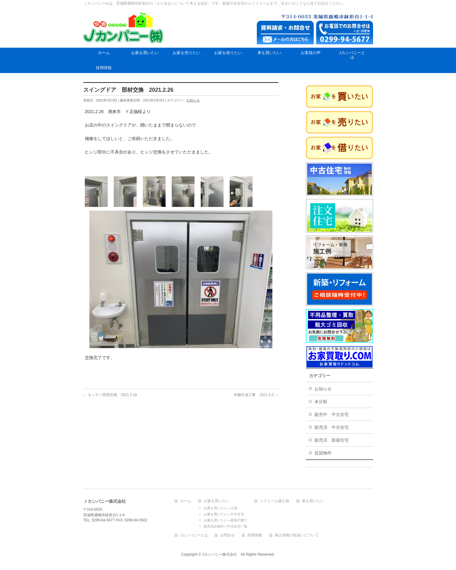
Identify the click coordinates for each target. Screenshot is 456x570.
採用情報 (254, 535)
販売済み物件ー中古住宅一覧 (225, 526)
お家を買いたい (216, 501)
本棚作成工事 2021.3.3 (256, 395)
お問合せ (227, 535)
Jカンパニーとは (194, 535)
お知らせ (193, 100)
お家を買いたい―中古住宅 (224, 514)
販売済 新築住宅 (331, 440)
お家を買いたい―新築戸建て (225, 520)
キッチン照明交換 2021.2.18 (110, 395)
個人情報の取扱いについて (297, 535)
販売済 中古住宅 (331, 427)
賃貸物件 (323, 452)
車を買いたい (313, 501)
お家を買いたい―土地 (220, 508)
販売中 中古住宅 (331, 414)
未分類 (320, 401)
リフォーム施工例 (274, 501)
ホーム (185, 501)
